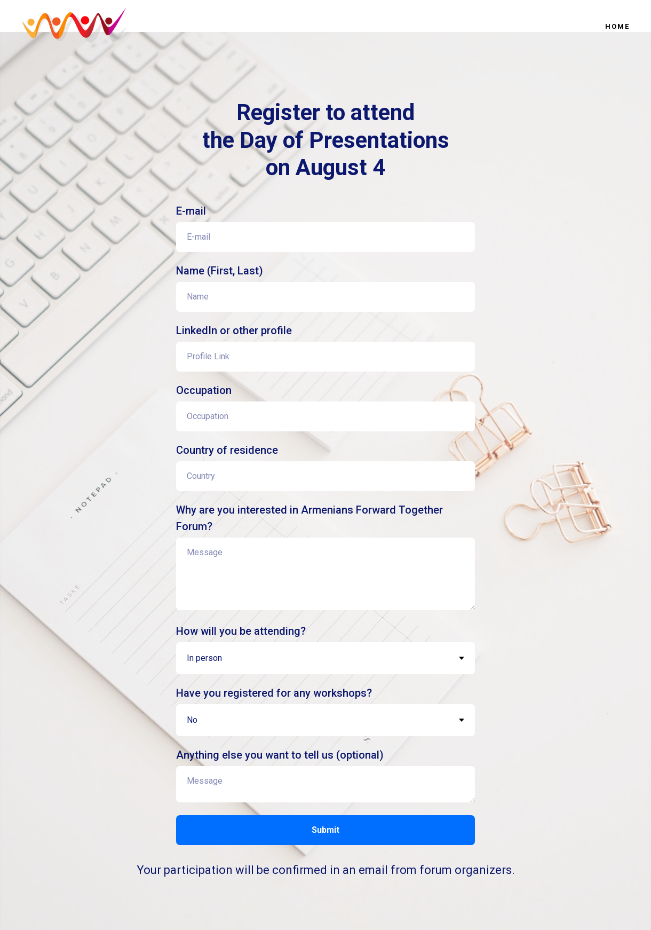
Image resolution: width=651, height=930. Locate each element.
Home (617, 26)
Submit (325, 830)
